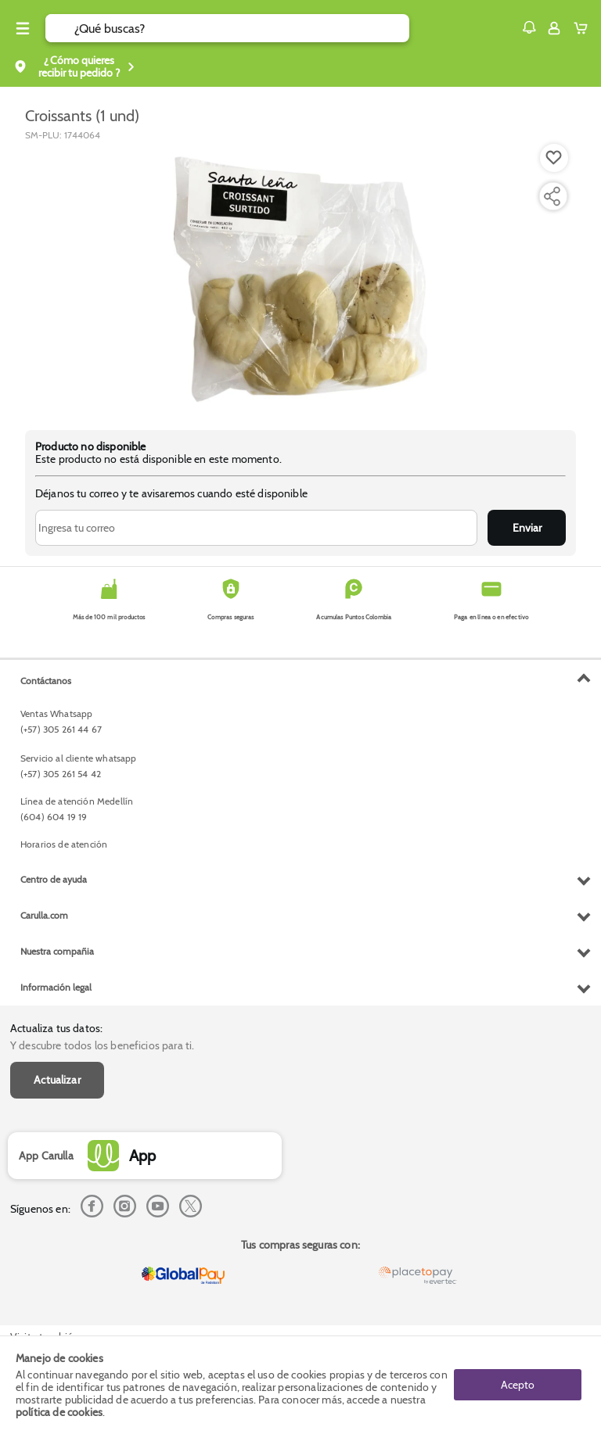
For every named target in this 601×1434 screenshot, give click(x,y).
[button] (529, 27)
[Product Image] (300, 277)
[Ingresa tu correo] (256, 528)
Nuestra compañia (57, 951)
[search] (241, 28)
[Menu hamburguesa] (22, 28)
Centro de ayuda (53, 879)
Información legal (56, 987)
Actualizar (57, 1080)
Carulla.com (44, 915)
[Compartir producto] (552, 196)
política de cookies (59, 1412)
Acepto (517, 1385)
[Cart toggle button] (584, 28)
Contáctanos (45, 681)
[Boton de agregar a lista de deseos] (554, 158)
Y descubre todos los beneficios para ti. (102, 1045)
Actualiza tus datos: (56, 1028)
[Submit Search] (59, 28)
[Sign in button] (554, 28)
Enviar (527, 528)
